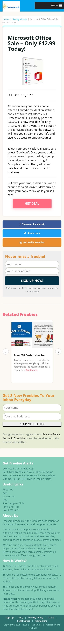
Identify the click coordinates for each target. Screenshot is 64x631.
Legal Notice (23, 620)
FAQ (5, 499)
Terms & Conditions (15, 438)
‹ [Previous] (5, 351)
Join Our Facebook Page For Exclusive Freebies (29, 475)
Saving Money (19, 19)
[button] (54, 5)
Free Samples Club (13, 503)
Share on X (32, 233)
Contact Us (9, 496)
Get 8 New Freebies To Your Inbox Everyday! (28, 472)
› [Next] (58, 351)
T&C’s (51, 617)
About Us (8, 489)
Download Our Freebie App (18, 468)
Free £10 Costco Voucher (30, 355)
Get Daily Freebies (32, 242)
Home (6, 19)
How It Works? (10, 510)
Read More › (32, 369)
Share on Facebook (32, 224)
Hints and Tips (11, 506)
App (5, 493)
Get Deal (32, 203)
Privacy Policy (51, 434)
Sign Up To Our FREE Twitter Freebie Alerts (27, 478)
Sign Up (10, 617)
